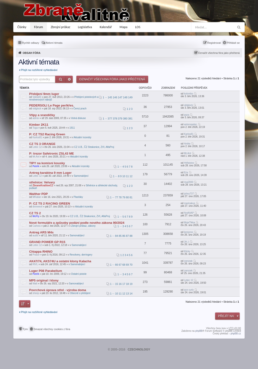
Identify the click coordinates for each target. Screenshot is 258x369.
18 (127, 283)
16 (120, 283)
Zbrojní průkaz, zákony (83, 226)
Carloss (37, 226)
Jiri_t (186, 241)
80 (127, 197)
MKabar (37, 197)
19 (131, 283)
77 (116, 197)
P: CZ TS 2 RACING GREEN (49, 203)
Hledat (60, 79)
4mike (187, 143)
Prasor (36, 254)
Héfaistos (189, 163)
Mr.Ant (36, 156)
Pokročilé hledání (69, 79)
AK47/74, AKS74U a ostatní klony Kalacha (60, 261)
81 (131, 197)
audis (35, 235)
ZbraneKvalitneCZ (43, 185)
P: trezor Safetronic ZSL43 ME (51, 153)
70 (131, 264)
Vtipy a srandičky (42, 115)
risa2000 (188, 182)
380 (125, 118)
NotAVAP (189, 213)
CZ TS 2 (35, 213)
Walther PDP (38, 194)
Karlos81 (37, 137)
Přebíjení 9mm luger (44, 94)
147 (120, 97)
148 (125, 97)
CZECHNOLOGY (139, 349)
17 (123, 283)
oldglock (37, 108)
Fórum (38, 27)
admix (36, 118)
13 (127, 293)
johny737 (189, 193)
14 (131, 293)
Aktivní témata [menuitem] (54, 42)
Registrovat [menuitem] (214, 42)
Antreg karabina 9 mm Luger (50, 173)
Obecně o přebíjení (80, 293)
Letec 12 (37, 147)
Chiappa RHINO (41, 251)
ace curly (189, 289)
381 (130, 118)
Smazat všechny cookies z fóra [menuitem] (51, 329)
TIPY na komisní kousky (47, 163)
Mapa (123, 27)
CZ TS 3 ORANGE (42, 144)
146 (115, 97)
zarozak (188, 261)
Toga (35, 127)
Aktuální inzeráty (82, 137)
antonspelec (190, 124)
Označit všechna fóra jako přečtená (219, 52)
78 (120, 197)
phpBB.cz (236, 333)
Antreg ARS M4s (41, 232)
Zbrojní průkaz (60, 27)
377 (110, 118)
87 (127, 235)
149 (130, 97)
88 (131, 235)
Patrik (36, 166)
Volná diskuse (78, 118)
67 (120, 264)
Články (21, 27)
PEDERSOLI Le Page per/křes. (51, 105)
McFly (36, 216)
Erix (186, 172)
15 (116, 283)
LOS (137, 27)
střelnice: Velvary (42, 182)
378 (115, 118)
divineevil (37, 206)
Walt (35, 283)
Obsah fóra (31, 52)
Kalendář (106, 27)
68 (123, 264)
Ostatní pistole (78, 274)
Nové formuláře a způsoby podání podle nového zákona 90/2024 (76, 223)
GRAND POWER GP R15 (47, 242)
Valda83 (37, 97)
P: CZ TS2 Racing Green (47, 134)
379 (120, 118)
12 (131, 176)
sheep (36, 293)
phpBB (199, 331)
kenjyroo (188, 232)
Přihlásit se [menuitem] (233, 42)
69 (127, 264)
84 (116, 235)
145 (110, 97)
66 (116, 264)
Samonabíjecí (81, 176)
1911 (72, 127)
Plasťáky (78, 197)
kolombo (188, 93)
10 (123, 176)
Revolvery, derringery (81, 254)
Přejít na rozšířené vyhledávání (39, 70)
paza (186, 114)
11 (127, 176)
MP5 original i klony (44, 280)
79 (123, 197)
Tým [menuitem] (25, 329)
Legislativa (85, 27)
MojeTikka (189, 222)
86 (123, 235)
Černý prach (79, 108)
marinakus (189, 203)
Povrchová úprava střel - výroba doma (57, 290)
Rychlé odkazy (30, 42)
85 (120, 235)
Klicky (187, 251)
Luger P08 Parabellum (45, 271)
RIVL (35, 264)
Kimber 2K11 (38, 124)
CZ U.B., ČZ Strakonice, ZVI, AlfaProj (94, 147)
